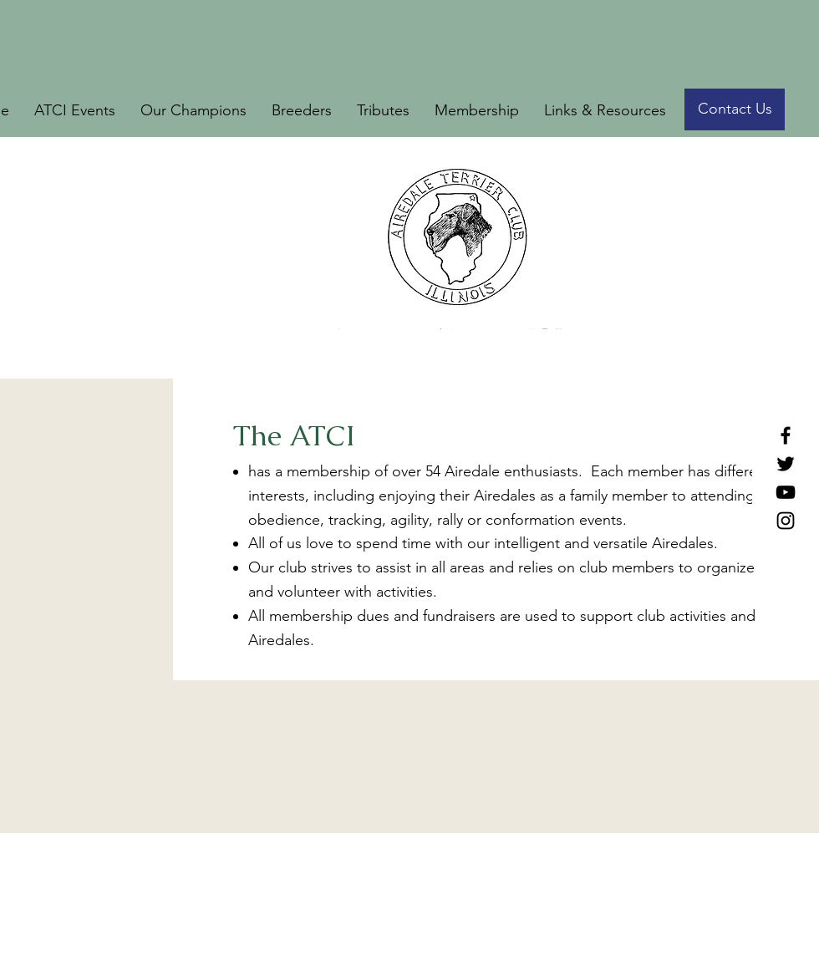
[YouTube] (785, 492)
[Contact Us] (734, 109)
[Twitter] (785, 463)
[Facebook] (785, 435)
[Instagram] (785, 520)
